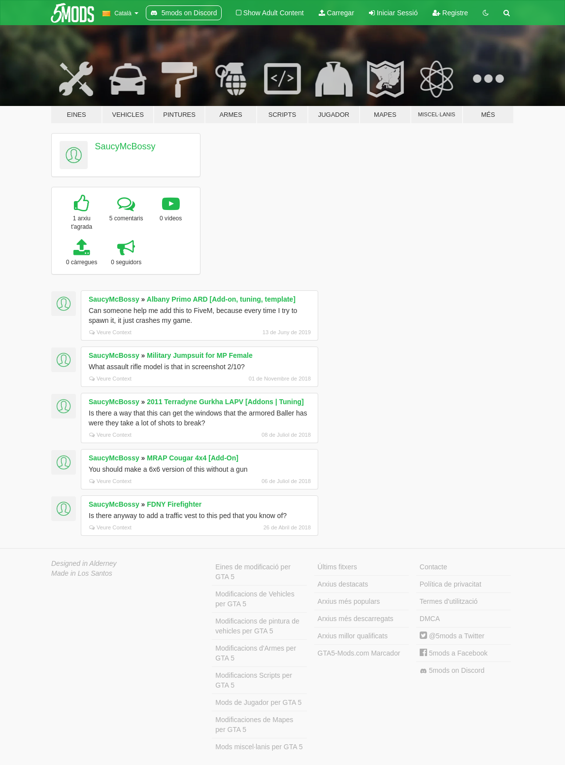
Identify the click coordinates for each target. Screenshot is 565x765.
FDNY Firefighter (174, 504)
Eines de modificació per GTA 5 (253, 572)
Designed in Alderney (84, 563)
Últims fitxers (337, 567)
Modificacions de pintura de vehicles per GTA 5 (257, 626)
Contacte (433, 567)
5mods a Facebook (454, 653)
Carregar (336, 13)
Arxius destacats (343, 584)
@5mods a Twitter (452, 635)
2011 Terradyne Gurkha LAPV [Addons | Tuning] (225, 402)
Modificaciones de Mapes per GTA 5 (254, 724)
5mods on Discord (452, 670)
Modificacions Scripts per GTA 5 (253, 680)
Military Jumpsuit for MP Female (199, 355)
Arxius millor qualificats (353, 636)
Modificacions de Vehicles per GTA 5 (254, 599)
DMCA (430, 619)
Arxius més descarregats (356, 619)
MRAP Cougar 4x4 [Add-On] (192, 458)
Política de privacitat (450, 584)
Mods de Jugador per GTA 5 (258, 702)
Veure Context (110, 332)
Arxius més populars (349, 601)
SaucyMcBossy (125, 146)
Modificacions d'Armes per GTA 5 (255, 653)
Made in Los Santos (81, 573)
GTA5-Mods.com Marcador (359, 653)
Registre (450, 13)
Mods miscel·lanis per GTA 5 (258, 747)
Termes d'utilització (449, 601)
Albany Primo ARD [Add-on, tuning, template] (221, 299)
